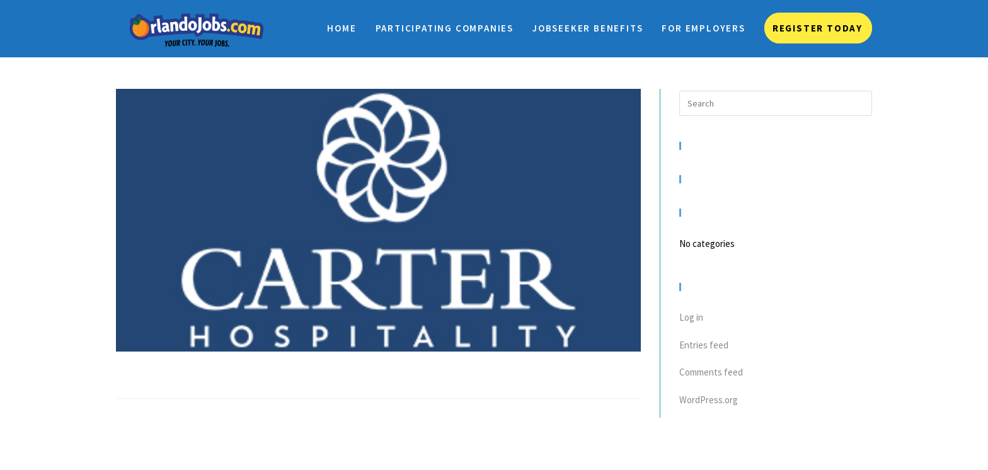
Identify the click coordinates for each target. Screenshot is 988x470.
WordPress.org (708, 400)
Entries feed (703, 345)
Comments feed (711, 372)
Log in (691, 317)
